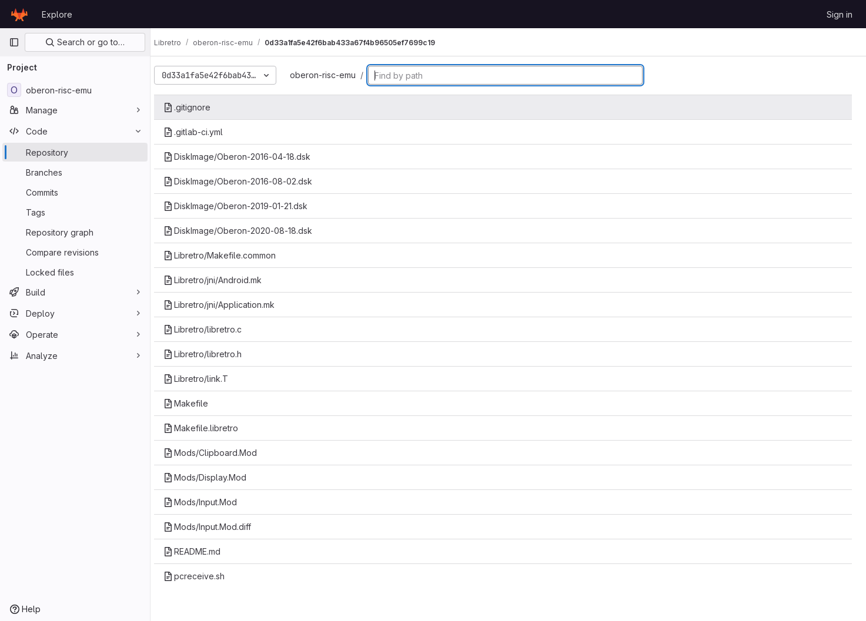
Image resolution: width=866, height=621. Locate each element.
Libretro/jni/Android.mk (223, 280)
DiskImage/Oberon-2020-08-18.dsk (248, 231)
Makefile (196, 403)
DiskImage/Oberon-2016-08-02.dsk (248, 181)
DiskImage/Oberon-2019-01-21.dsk (246, 206)
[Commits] (75, 192)
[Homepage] (19, 14)
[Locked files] (75, 272)
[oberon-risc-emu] (75, 89)
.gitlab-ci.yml (203, 132)
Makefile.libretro (211, 428)
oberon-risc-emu (333, 75)
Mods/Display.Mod (215, 477)
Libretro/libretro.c (213, 329)
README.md (202, 551)
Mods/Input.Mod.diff (218, 527)
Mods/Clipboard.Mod (221, 453)
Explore (57, 14)
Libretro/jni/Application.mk (229, 305)
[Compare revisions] (75, 252)
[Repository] (75, 152)
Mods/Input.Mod (211, 502)
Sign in (839, 14)
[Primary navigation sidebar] (14, 42)
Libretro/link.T (206, 379)
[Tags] (75, 212)
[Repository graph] (75, 232)
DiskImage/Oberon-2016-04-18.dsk (247, 157)
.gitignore (197, 107)
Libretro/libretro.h (213, 354)
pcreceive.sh (204, 576)
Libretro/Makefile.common (230, 255)
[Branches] (75, 172)
